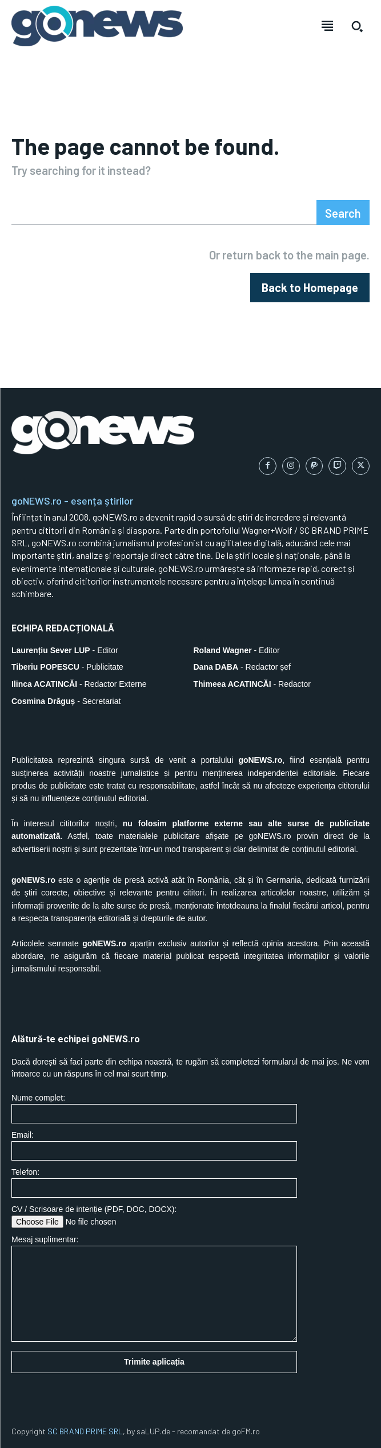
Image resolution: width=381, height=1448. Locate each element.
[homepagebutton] (310, 287)
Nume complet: (154, 1108)
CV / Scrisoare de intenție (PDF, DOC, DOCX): (154, 1216)
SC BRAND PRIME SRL (85, 1431)
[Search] (343, 212)
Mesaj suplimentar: (154, 1288)
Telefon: (154, 1182)
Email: (154, 1145)
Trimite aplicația (154, 1361)
